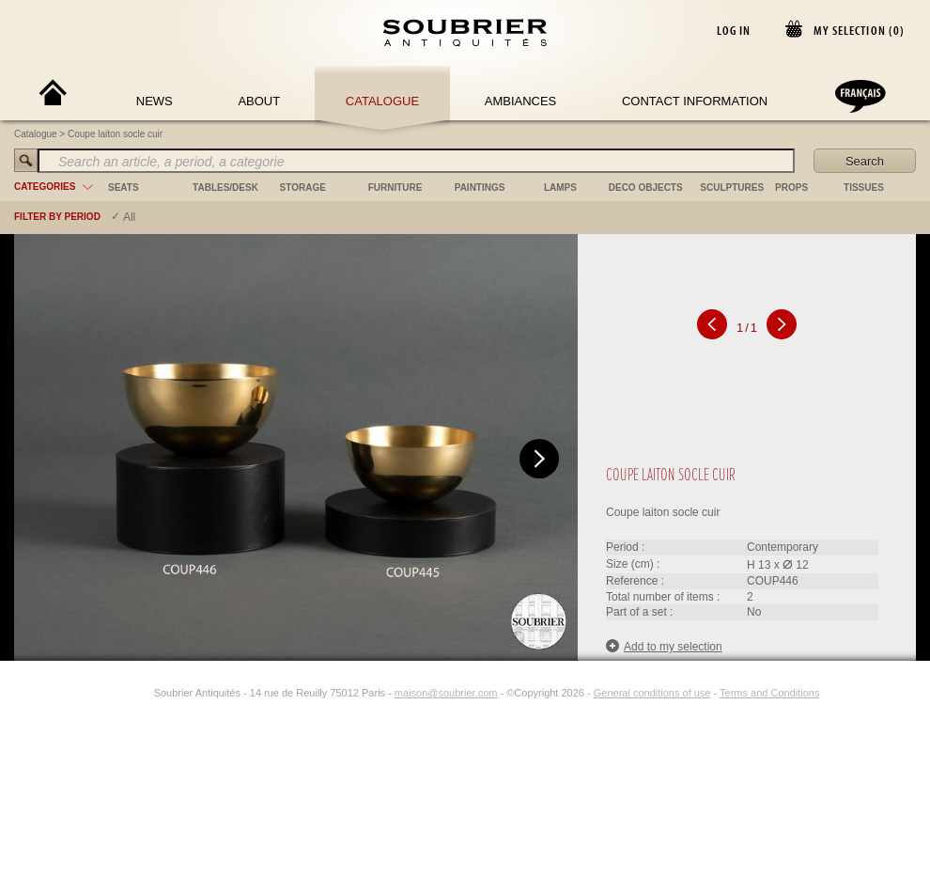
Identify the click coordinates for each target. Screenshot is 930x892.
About (259, 101)
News (154, 101)
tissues (864, 187)
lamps (560, 187)
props (791, 187)
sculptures (732, 187)
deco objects (646, 187)
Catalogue (382, 101)
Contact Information (694, 101)
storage (303, 187)
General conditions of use (652, 692)
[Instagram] (141, 692)
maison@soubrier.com (446, 692)
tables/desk (225, 187)
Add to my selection (664, 646)
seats (123, 187)
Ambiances (521, 101)
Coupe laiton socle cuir (115, 134)
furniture (395, 187)
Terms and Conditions (769, 692)
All (129, 217)
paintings (480, 187)
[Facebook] (120, 692)
